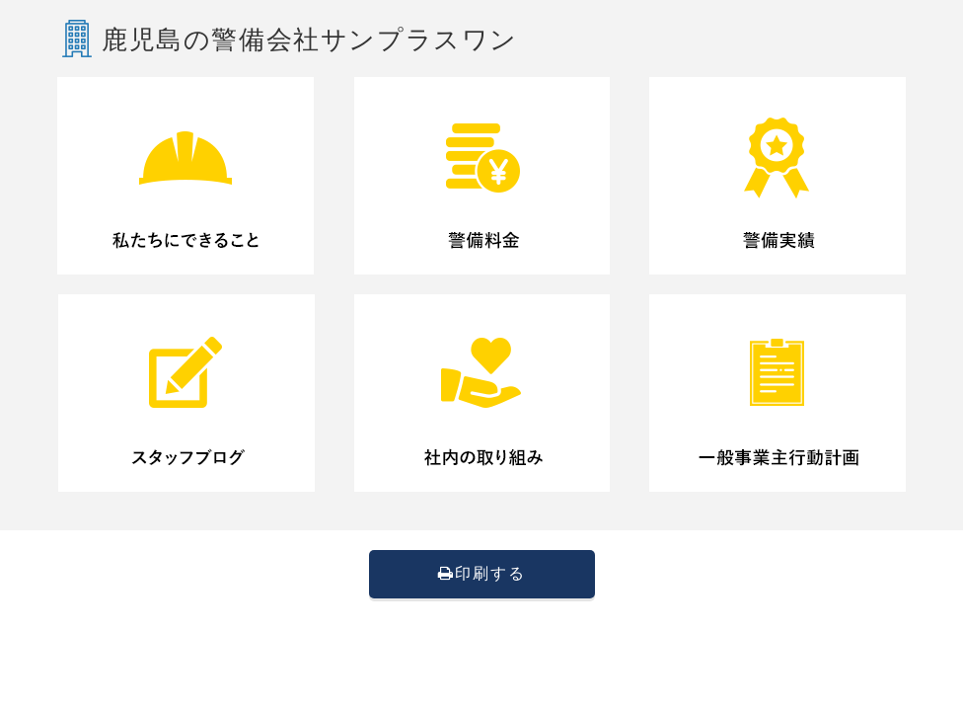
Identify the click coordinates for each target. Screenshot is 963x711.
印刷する (482, 573)
